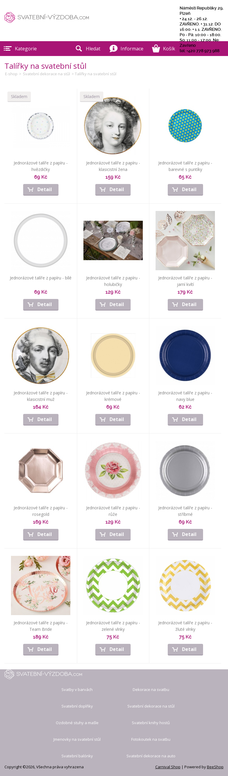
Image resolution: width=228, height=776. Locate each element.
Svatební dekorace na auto (150, 756)
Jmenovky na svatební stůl (77, 739)
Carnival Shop (167, 766)
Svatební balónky (77, 756)
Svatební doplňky (77, 706)
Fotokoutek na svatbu (150, 739)
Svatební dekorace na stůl (46, 73)
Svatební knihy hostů (151, 722)
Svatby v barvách (77, 689)
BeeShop (215, 766)
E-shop (11, 73)
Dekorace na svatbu (151, 689)
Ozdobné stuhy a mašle (77, 722)
